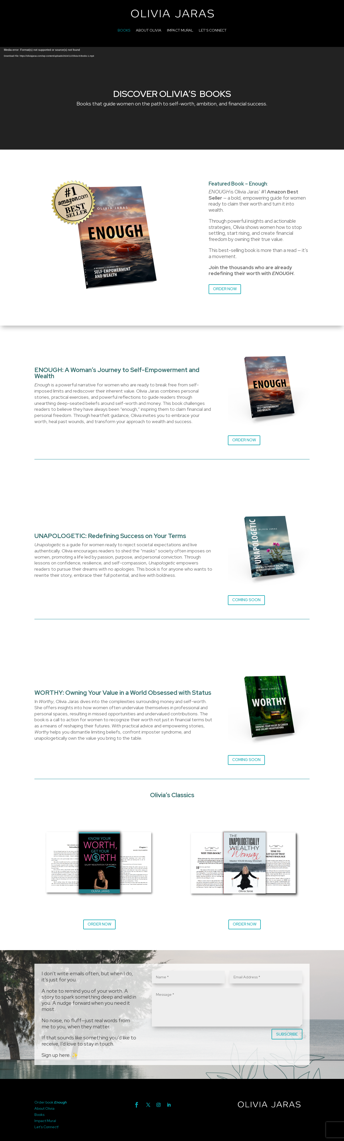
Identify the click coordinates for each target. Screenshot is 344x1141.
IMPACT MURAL (180, 30)
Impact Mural (45, 1120)
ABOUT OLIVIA (148, 30)
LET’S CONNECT (213, 30)
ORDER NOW (225, 288)
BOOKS (124, 30)
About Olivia (44, 1108)
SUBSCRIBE (287, 1034)
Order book (44, 1102)
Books (39, 1114)
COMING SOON (246, 599)
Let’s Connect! (46, 1127)
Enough (60, 1102)
